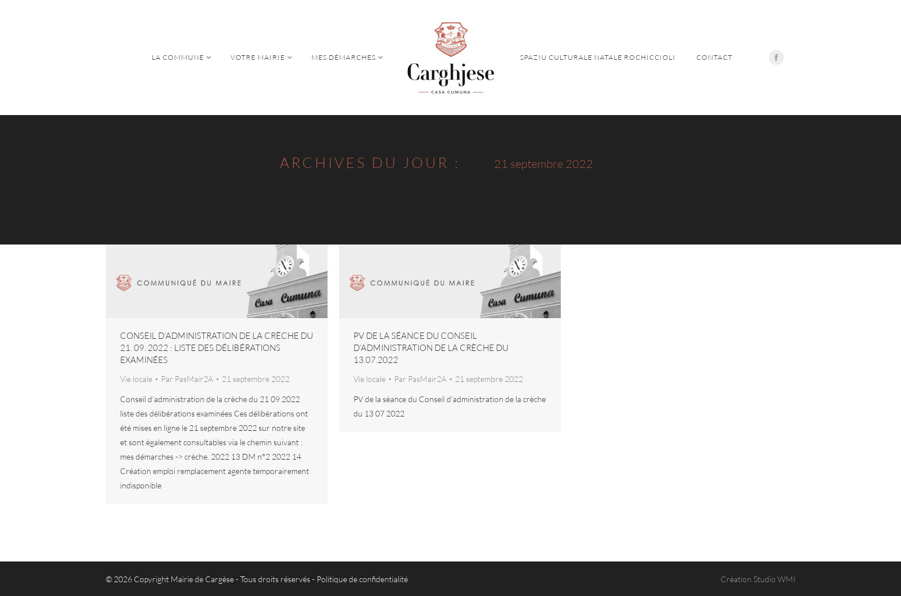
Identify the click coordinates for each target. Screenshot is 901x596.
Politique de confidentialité (362, 579)
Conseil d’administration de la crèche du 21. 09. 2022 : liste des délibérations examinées (216, 347)
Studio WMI (774, 579)
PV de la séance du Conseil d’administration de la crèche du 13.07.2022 (431, 347)
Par (187, 379)
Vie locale (136, 379)
